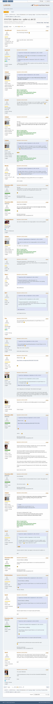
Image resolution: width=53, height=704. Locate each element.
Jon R (27, 14)
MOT (6, 259)
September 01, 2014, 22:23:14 (22, 557)
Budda (6, 669)
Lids (37, 14)
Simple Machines (12, 702)
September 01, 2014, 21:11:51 (22, 292)
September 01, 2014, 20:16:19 (22, 140)
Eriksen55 (7, 355)
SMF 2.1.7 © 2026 (6, 702)
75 (24, 26)
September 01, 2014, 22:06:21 (22, 492)
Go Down (6, 26)
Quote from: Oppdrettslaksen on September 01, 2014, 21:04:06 (30, 239)
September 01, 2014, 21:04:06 (22, 219)
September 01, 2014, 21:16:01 (22, 318)
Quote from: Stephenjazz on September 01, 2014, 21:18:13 (30, 375)
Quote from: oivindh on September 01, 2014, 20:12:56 (29, 143)
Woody (6, 165)
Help (39, 702)
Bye (6, 400)
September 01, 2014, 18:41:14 (22, 30)
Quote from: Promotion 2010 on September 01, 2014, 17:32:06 (30, 52)
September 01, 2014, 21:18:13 (22, 338)
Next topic (46, 22)
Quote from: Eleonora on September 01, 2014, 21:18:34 (29, 417)
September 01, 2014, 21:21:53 (22, 442)
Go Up (5, 687)
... (14, 26)
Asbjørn (7, 72)
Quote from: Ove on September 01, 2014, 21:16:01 (28, 341)
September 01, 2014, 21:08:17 (22, 259)
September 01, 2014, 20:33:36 (22, 185)
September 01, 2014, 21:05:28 (22, 236)
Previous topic (40, 22)
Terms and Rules (44, 702)
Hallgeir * (34, 14)
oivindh (7, 100)
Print (48, 26)
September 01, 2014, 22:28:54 (22, 618)
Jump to (31, 694)
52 (20, 26)
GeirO (6, 531)
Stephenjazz (8, 338)
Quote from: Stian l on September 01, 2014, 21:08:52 (29, 295)
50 (17, 26)
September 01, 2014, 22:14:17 (22, 531)
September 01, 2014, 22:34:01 (22, 652)
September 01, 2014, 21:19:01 (22, 372)
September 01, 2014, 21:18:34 (22, 355)
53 (22, 26)
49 (15, 26)
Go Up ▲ (48, 702)
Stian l (6, 274)
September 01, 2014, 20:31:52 (22, 165)
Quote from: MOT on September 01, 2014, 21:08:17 (28, 277)
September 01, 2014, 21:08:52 (22, 274)
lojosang (30, 14)
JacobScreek (8, 30)
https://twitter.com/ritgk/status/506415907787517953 (27, 360)
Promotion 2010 (44, 14)
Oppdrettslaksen (9, 219)
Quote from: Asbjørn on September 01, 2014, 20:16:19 (29, 533)
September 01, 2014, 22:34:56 (22, 669)
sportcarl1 (7, 50)
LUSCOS (6, 5)
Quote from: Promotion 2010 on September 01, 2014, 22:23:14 (30, 577)
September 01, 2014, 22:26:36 (22, 575)
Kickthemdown (9, 575)
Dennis (39, 14)
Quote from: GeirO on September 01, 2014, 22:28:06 (29, 621)
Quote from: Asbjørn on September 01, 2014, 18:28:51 (29, 74)
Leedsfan (7, 372)
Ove (6, 318)
